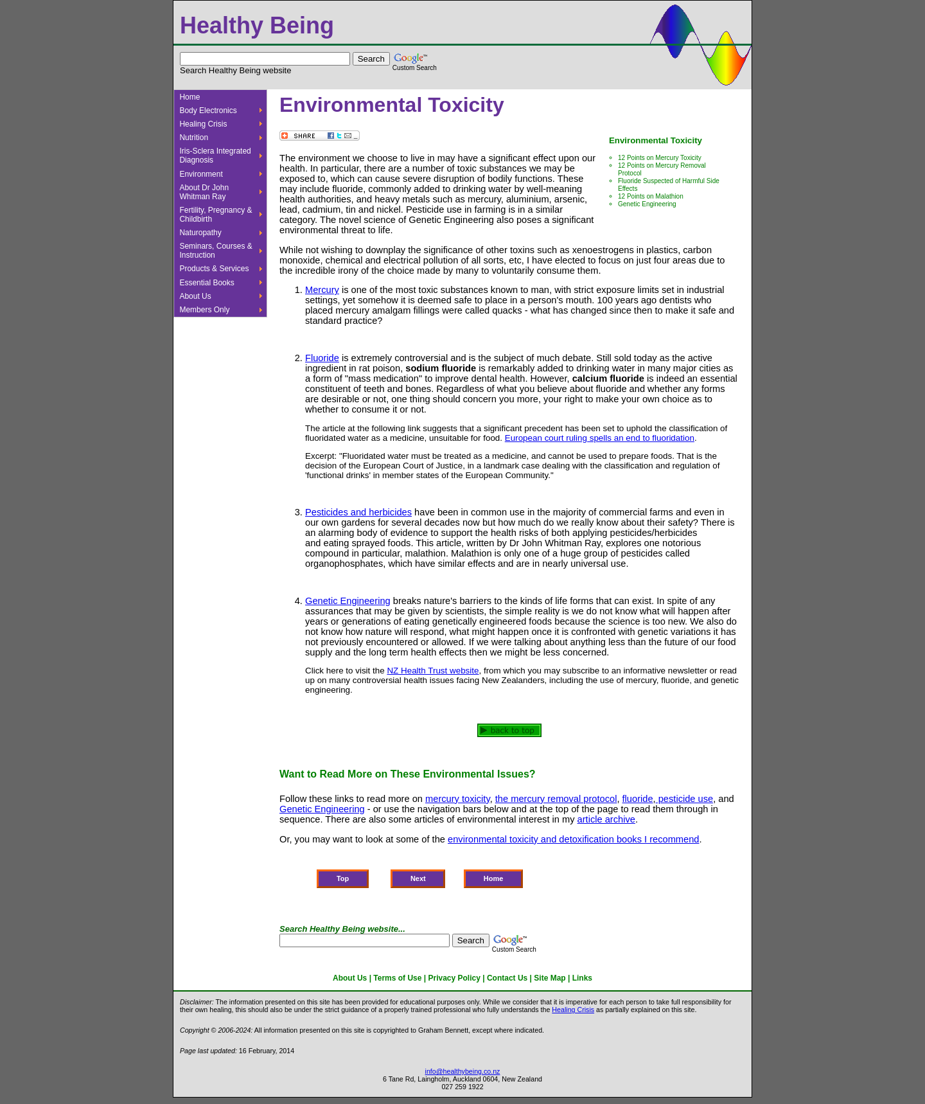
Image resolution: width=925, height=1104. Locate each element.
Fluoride (322, 358)
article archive (606, 819)
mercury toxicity (457, 799)
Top (343, 879)
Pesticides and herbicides (358, 512)
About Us (195, 296)
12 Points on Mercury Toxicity (659, 157)
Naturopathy (200, 232)
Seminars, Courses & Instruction (215, 251)
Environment (200, 174)
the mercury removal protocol (556, 799)
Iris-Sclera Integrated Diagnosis (215, 156)
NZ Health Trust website (433, 670)
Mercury (322, 290)
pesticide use (685, 799)
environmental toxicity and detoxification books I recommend (573, 839)
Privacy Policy (454, 978)
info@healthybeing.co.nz (462, 1071)
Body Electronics (207, 110)
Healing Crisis (203, 124)
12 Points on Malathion (650, 196)
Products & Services (214, 268)
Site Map (549, 978)
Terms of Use (397, 978)
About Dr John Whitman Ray (204, 192)
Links (582, 978)
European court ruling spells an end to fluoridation (599, 438)
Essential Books (206, 282)
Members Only (204, 309)
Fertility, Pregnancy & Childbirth (215, 215)
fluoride (637, 799)
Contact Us (507, 978)
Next (418, 879)
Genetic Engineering (647, 204)
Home (189, 97)
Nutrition (193, 137)
